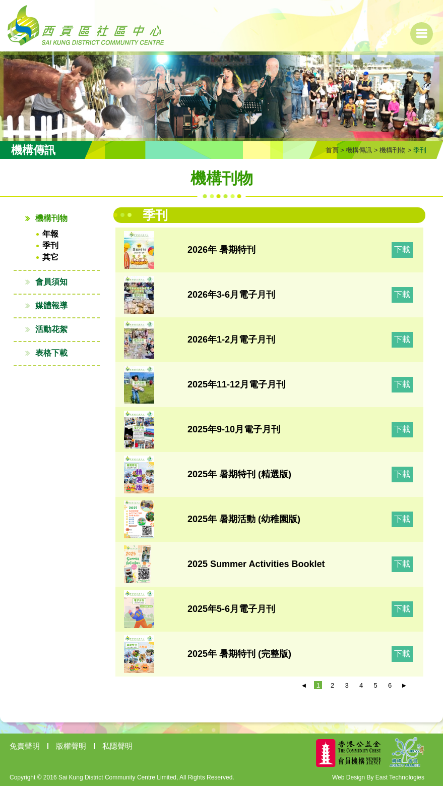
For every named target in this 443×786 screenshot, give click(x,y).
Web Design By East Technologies (378, 777)
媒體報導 (51, 305)
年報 (50, 234)
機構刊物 (392, 150)
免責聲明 (25, 746)
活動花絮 (51, 329)
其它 (50, 257)
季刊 (50, 245)
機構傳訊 (359, 150)
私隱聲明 (117, 746)
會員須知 (51, 281)
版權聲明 (71, 746)
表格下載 (51, 353)
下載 (402, 249)
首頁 (332, 150)
